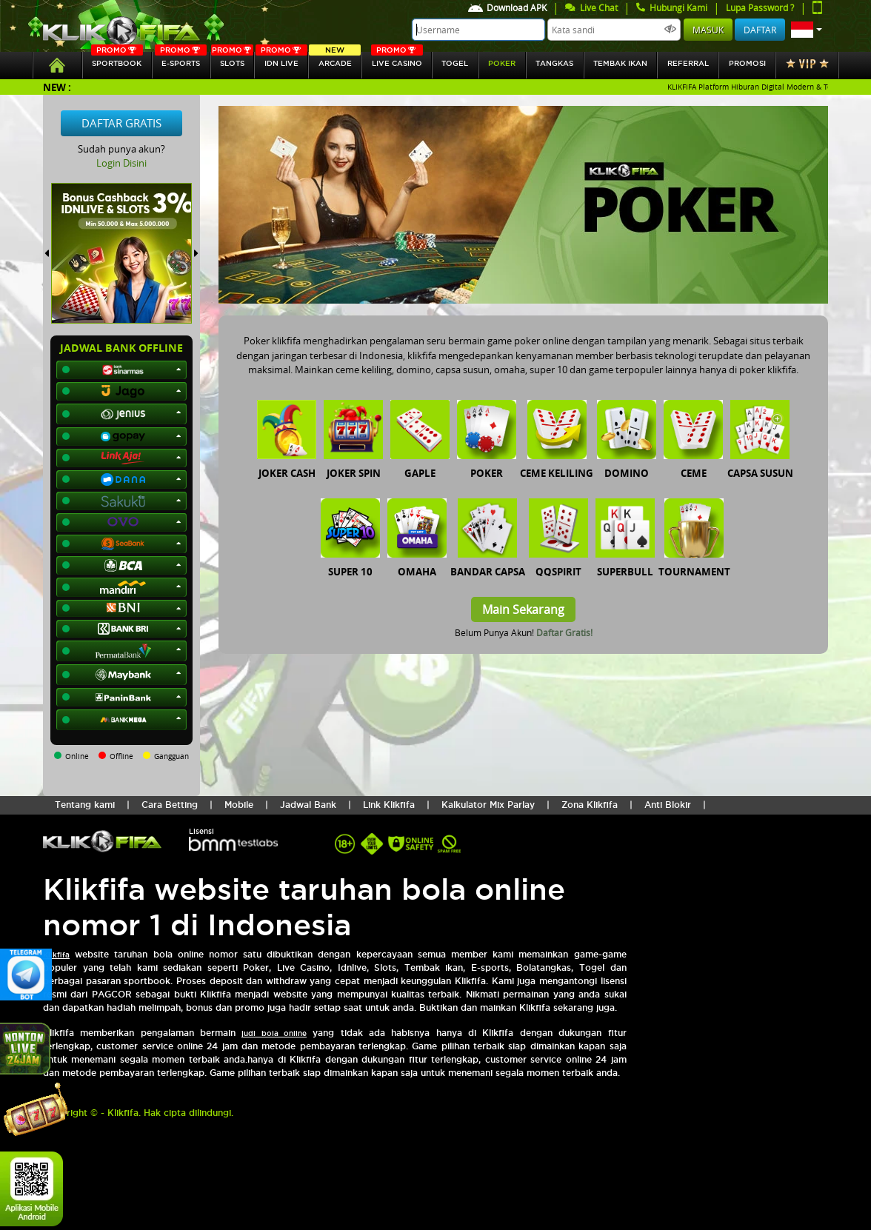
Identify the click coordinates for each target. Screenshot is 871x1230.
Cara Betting (169, 804)
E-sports (181, 59)
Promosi (747, 63)
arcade (335, 59)
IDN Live (281, 59)
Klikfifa (56, 955)
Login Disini (121, 163)
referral (688, 63)
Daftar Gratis (121, 123)
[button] (806, 30)
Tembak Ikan (620, 63)
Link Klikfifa (389, 804)
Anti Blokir (667, 804)
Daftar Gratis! (564, 632)
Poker (501, 63)
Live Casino (397, 59)
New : (57, 87)
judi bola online (274, 1033)
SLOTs (232, 59)
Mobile (238, 804)
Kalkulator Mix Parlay (488, 804)
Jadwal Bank (308, 804)
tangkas (554, 63)
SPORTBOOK (117, 59)
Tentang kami (85, 804)
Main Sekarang (523, 609)
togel (454, 63)
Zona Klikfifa (589, 804)
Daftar (760, 30)
